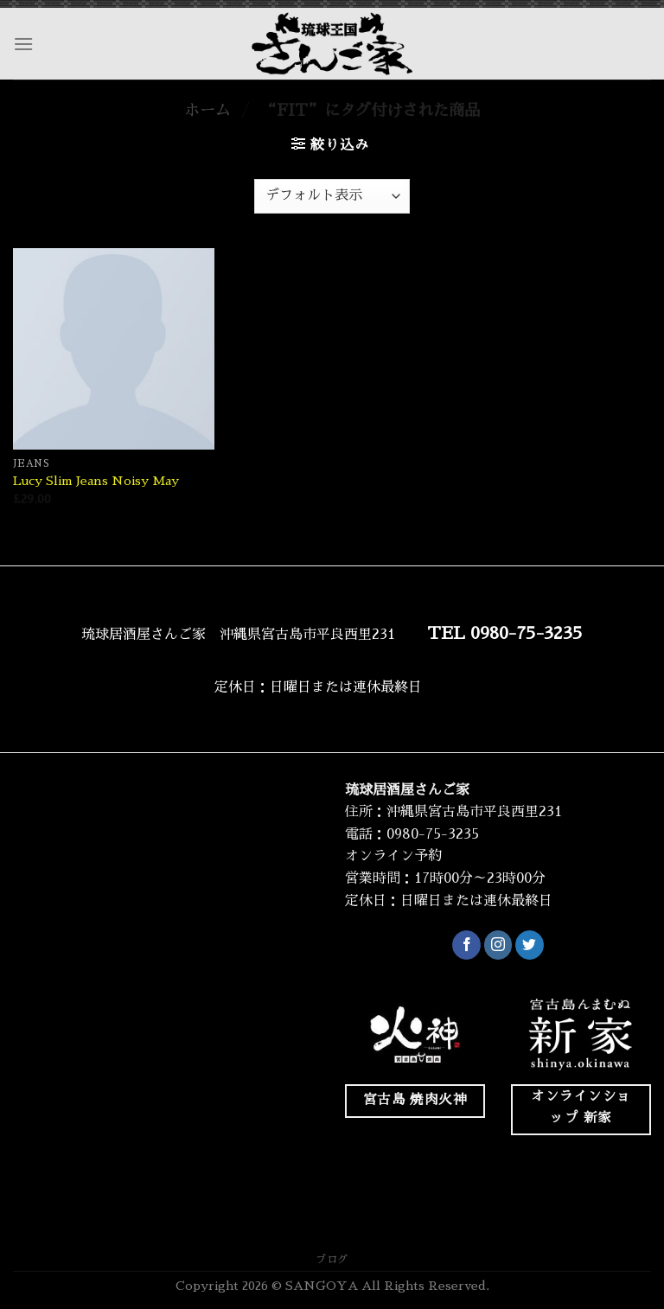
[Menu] (23, 43)
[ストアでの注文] (332, 196)
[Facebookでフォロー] (466, 945)
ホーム (207, 110)
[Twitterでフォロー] (529, 945)
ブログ (332, 1260)
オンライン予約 (393, 856)
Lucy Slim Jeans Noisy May (96, 481)
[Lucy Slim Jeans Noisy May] (113, 349)
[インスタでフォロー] (498, 945)
